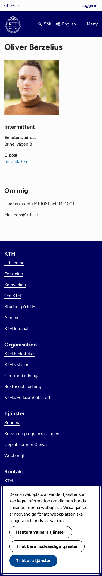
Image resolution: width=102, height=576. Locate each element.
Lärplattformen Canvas (26, 444)
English (69, 24)
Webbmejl (14, 455)
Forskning (13, 273)
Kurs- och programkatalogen (31, 433)
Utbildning (14, 262)
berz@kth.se (16, 161)
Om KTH (12, 295)
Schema (12, 422)
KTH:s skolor (16, 364)
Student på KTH (19, 306)
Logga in (89, 5)
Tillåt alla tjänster (33, 560)
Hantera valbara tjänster (40, 532)
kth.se (9, 5)
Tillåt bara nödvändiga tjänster (47, 546)
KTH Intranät (16, 328)
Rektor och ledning (22, 386)
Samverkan (15, 284)
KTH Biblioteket (19, 353)
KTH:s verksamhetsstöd (27, 397)
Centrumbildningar (22, 375)
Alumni (11, 317)
